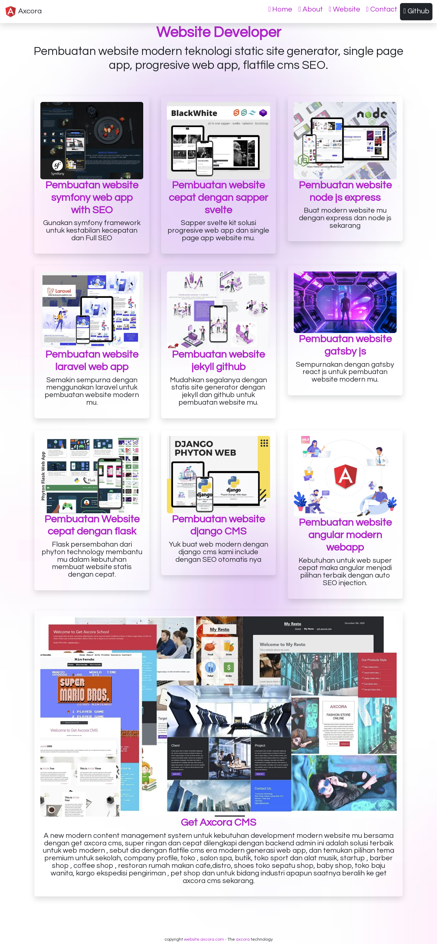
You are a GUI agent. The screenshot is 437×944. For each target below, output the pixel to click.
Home (280, 9)
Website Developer (218, 32)
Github (416, 11)
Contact (381, 9)
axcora (243, 939)
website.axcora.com (204, 939)
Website (344, 9)
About (310, 9)
